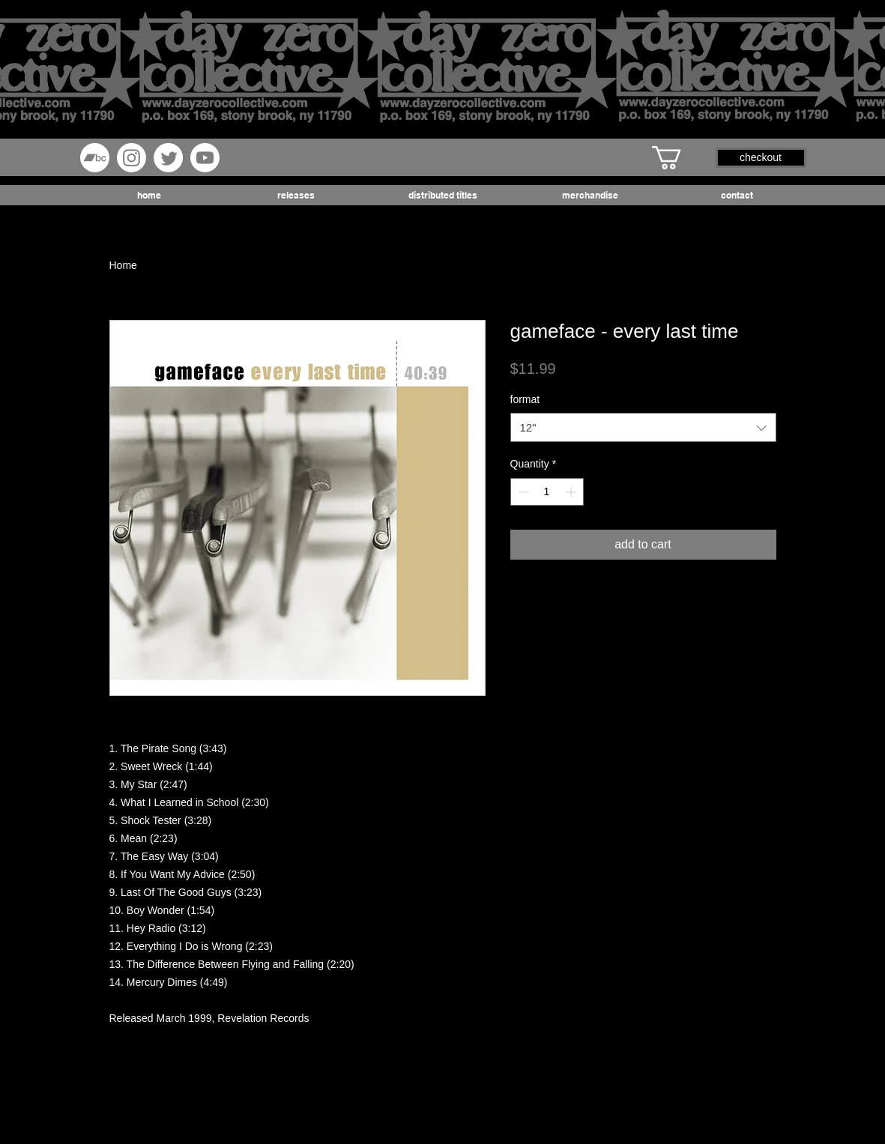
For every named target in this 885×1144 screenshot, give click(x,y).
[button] (680, 157)
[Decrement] (522, 492)
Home (123, 265)
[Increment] (572, 492)
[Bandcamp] (94, 157)
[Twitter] (168, 157)
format (525, 399)
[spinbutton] (547, 492)
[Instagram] (131, 157)
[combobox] (643, 427)
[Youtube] (205, 157)
